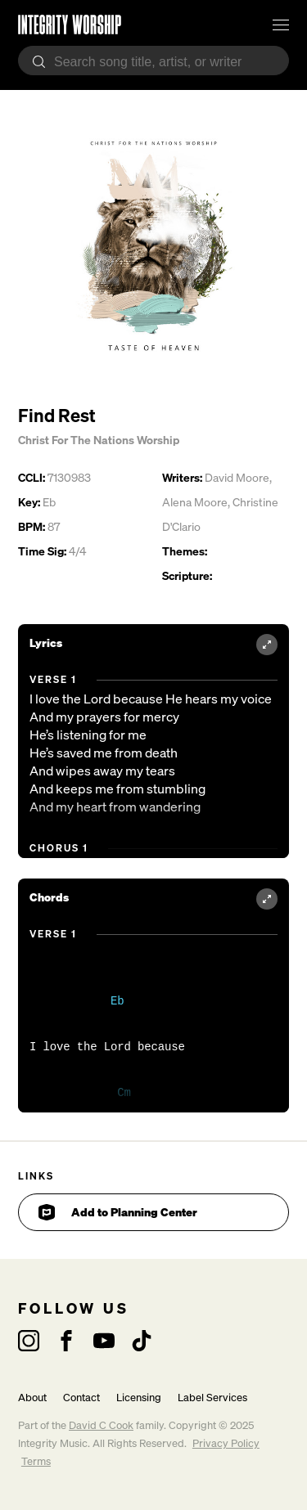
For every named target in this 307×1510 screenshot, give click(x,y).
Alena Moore (195, 502)
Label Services (212, 1397)
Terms (36, 1461)
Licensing (138, 1397)
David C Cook (101, 1425)
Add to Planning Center (117, 1212)
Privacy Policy (226, 1443)
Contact (81, 1397)
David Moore (237, 477)
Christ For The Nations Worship (98, 439)
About (32, 1397)
